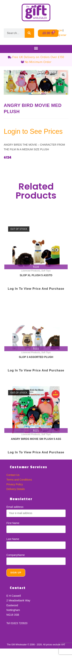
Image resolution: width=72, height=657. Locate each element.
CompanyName (15, 554)
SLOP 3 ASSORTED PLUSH (36, 356)
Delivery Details (15, 489)
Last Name (12, 539)
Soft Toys (46, 270)
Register (61, 35)
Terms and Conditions (19, 479)
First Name (12, 523)
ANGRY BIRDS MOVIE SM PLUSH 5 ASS (36, 438)
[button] (36, 48)
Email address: (15, 506)
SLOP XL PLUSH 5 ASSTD (36, 275)
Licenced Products (30, 270)
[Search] (29, 33)
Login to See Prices (33, 131)
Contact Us (12, 474)
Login (58, 30)
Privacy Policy (14, 484)
